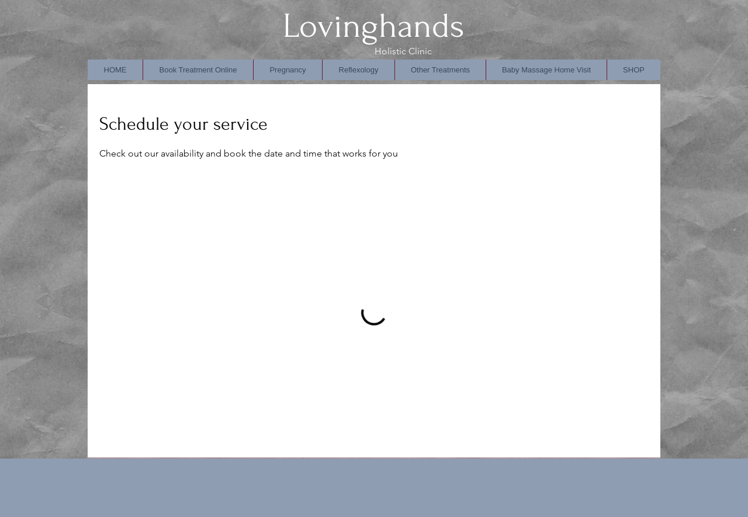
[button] (358, 70)
